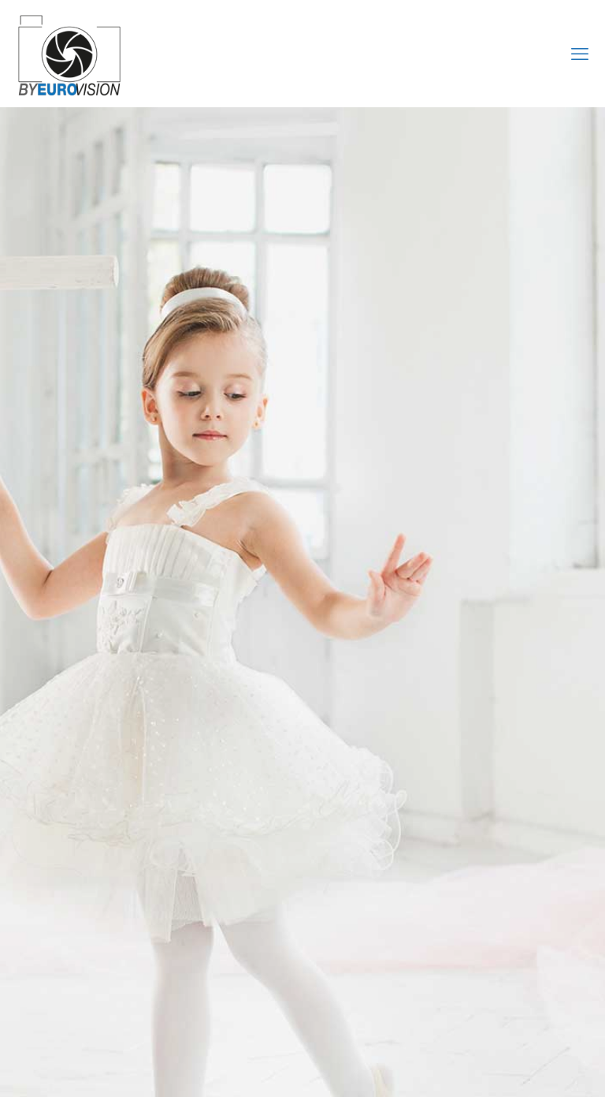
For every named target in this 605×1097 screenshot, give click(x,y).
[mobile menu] (579, 53)
